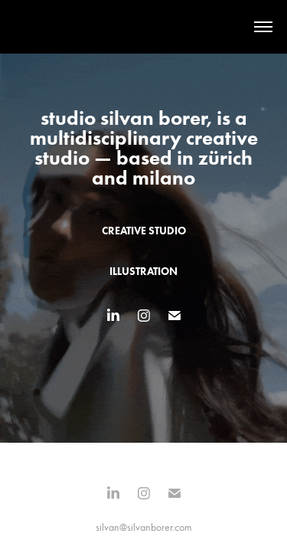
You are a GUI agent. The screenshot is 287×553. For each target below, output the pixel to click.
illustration (143, 271)
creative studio (144, 230)
